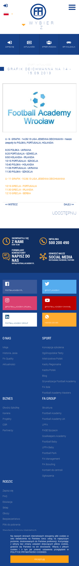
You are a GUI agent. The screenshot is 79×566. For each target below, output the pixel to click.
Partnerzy (8, 430)
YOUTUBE (70, 260)
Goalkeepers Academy (54, 436)
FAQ (5, 496)
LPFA (45, 424)
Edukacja (7, 501)
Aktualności (9, 364)
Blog (44, 375)
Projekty (7, 418)
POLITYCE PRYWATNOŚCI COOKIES (28, 552)
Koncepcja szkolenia (53, 347)
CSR (5, 424)
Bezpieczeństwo (11, 518)
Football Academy (52, 413)
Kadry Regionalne (51, 364)
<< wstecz (11, 204)
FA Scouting (48, 464)
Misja (5, 347)
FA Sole (46, 387)
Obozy (6, 513)
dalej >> (69, 204)
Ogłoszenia (48, 475)
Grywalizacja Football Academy (59, 381)
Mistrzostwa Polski (52, 358)
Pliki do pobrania (11, 524)
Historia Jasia (10, 353)
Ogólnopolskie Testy (52, 353)
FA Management (51, 458)
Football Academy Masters (56, 392)
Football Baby (49, 441)
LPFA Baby (48, 447)
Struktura (47, 407)
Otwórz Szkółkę (11, 407)
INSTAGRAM (53, 260)
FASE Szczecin (50, 430)
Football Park (49, 453)
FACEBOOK (63, 260)
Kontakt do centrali (52, 470)
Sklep (5, 507)
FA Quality (8, 358)
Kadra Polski (49, 370)
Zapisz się (8, 490)
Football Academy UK (53, 418)
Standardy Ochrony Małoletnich (19, 530)
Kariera (6, 413)
